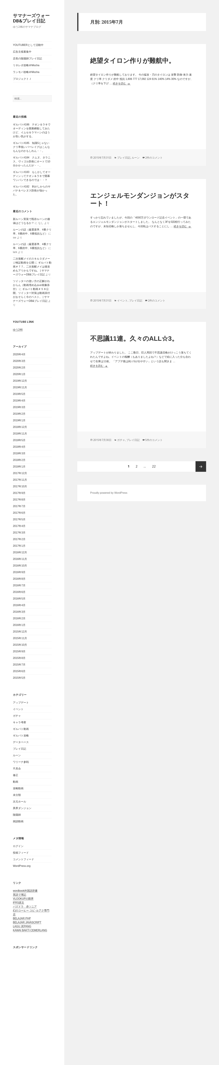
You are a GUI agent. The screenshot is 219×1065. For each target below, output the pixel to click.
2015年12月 (20, 631)
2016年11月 (20, 559)
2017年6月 (19, 512)
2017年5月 (19, 519)
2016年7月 (19, 585)
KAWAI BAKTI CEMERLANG (30, 930)
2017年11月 (20, 479)
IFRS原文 (18, 902)
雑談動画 (18, 821)
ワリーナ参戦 (21, 762)
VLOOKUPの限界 (23, 898)
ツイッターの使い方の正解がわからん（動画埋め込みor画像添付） (31, 285)
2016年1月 (19, 625)
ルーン (17, 755)
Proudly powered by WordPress (108, 492)
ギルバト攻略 (21, 735)
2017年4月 (19, 526)
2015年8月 (19, 658)
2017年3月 (19, 532)
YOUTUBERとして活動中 (28, 45)
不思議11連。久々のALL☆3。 (134, 338)
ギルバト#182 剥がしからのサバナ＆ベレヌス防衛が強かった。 (32, 190)
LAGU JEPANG (22, 926)
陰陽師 (17, 814)
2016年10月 (20, 565)
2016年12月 (20, 552)
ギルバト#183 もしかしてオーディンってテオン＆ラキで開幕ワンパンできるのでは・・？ (32, 176)
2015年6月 (19, 671)
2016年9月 (19, 572)
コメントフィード (23, 859)
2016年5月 (19, 598)
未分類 (17, 795)
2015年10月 (20, 644)
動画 (15, 781)
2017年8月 (19, 499)
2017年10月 (20, 486)
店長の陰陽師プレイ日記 (27, 58)
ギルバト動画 (21, 729)
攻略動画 (18, 788)
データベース (21, 742)
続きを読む (122, 83)
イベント (18, 709)
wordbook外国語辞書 (25, 890)
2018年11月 (20, 433)
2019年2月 (19, 413)
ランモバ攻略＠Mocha (26, 72)
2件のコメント (154, 157)
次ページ (201, 466)
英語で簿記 (19, 894)
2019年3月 (19, 407)
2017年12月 (20, 473)
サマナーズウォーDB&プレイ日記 (31, 18)
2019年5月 (19, 394)
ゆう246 (18, 329)
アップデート (21, 702)
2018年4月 (19, 446)
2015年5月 (19, 677)
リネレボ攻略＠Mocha (26, 65)
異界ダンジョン (22, 808)
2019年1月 (19, 420)
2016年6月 (19, 592)
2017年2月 (19, 539)
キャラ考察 (19, 722)
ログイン (18, 846)
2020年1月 (19, 374)
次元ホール (19, 801)
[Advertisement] (32, 1002)
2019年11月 (20, 387)
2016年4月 (19, 605)
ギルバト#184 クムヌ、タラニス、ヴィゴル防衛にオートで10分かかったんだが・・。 (32, 161)
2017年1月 (19, 545)
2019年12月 (20, 380)
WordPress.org (21, 866)
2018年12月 (20, 427)
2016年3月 (19, 611)
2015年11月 (20, 638)
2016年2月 (19, 618)
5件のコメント (154, 440)
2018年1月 (19, 466)
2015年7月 (19, 664)
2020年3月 (19, 361)
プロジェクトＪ (22, 78)
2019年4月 (19, 400)
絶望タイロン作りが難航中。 (132, 60)
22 (154, 466)
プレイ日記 (19, 748)
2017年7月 (19, 506)
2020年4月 (19, 354)
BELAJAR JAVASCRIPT (27, 922)
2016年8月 (19, 578)
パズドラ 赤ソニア (25, 906)
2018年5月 (19, 440)
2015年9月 (19, 651)
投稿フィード (21, 852)
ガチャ (17, 715)
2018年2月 (19, 460)
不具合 (17, 768)
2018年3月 (19, 453)
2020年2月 (19, 367)
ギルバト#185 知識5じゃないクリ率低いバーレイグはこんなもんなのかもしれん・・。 (31, 147)
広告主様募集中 (22, 51)
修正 (15, 775)
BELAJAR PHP (22, 918)
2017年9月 (19, 493)
